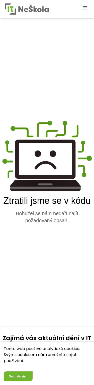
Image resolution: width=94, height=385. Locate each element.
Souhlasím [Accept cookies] (18, 376)
